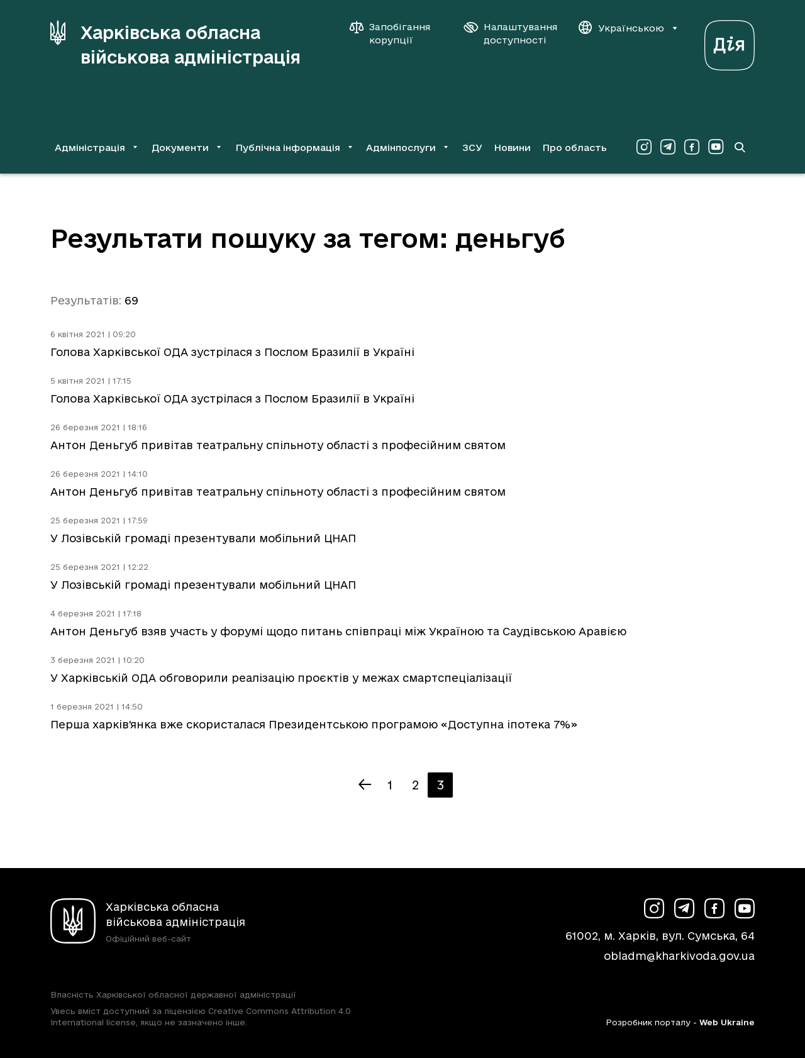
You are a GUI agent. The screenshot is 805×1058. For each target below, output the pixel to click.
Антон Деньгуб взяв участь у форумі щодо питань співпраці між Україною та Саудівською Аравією (338, 631)
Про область (574, 147)
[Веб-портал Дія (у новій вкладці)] (729, 42)
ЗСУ (472, 147)
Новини (512, 147)
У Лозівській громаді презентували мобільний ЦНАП (203, 538)
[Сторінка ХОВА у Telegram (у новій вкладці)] (667, 147)
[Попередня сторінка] (364, 785)
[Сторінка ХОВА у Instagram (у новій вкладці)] (644, 147)
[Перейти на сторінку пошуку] (739, 147)
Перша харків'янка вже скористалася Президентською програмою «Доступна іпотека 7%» (313, 724)
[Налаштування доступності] (511, 33)
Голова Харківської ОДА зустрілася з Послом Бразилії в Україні (232, 352)
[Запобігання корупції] (396, 33)
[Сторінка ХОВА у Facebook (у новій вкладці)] (691, 147)
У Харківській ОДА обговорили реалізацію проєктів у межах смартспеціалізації (281, 678)
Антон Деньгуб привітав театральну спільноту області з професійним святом (278, 445)
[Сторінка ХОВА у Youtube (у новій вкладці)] (715, 147)
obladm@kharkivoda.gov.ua (679, 956)
